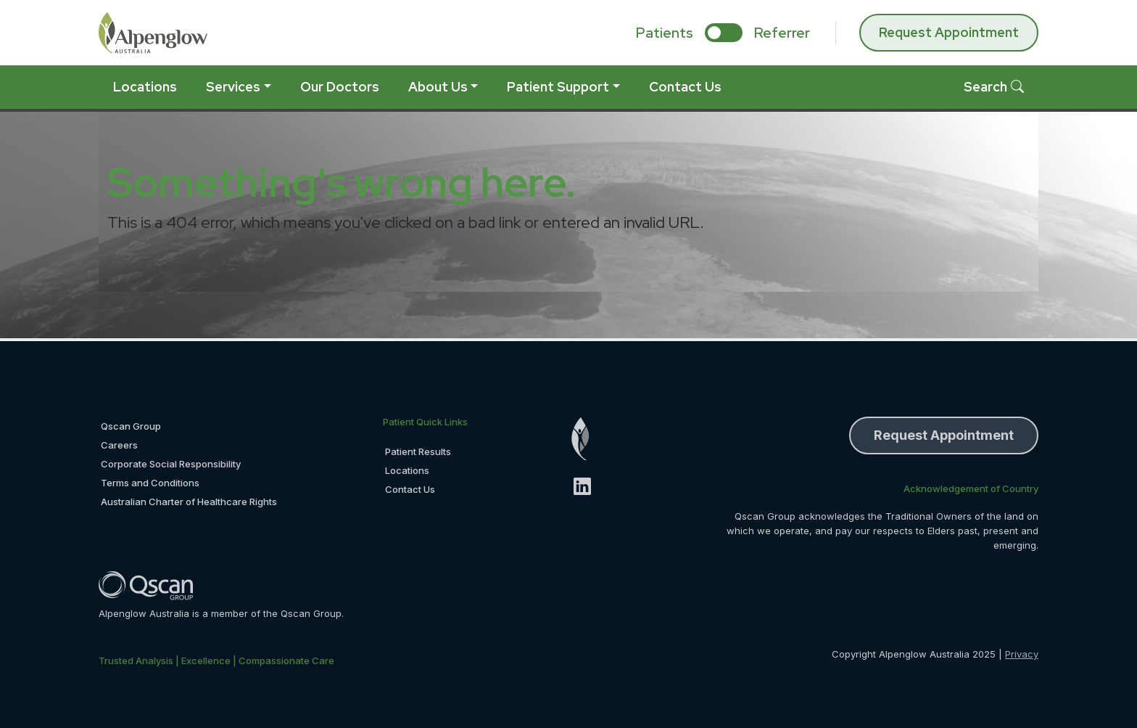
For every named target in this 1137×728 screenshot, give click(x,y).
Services (233, 86)
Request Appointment (949, 32)
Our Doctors (339, 86)
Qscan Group (131, 426)
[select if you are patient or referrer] (724, 32)
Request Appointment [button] (944, 435)
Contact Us (685, 86)
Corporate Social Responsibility (171, 464)
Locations (145, 86)
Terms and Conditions (150, 482)
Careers (119, 445)
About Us (438, 86)
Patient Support (558, 86)
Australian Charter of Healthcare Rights (189, 501)
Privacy (1021, 654)
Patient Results (418, 451)
